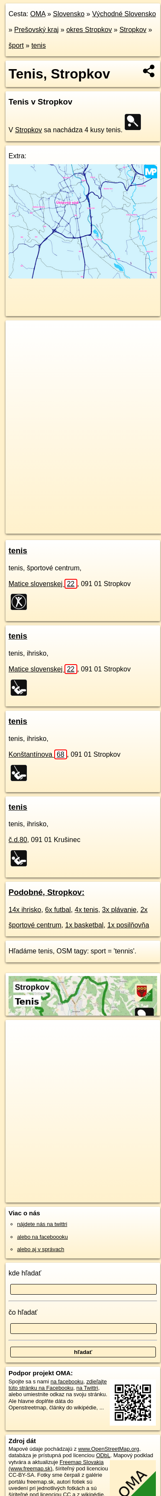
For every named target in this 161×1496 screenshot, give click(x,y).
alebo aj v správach (40, 1249)
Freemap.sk (112, 520)
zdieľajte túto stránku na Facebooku (58, 1384)
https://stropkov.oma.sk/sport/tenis (46, 526)
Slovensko (69, 13)
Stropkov (133, 29)
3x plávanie (119, 909)
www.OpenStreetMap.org (108, 1449)
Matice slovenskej (43, 584)
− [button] (20, 348)
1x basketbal (84, 925)
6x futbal (57, 909)
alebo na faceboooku (42, 1237)
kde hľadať (25, 1273)
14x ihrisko (25, 909)
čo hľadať (23, 1312)
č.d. (18, 839)
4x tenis (86, 909)
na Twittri (87, 1388)
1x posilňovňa (128, 925)
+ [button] (20, 334)
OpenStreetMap (68, 520)
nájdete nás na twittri (42, 1224)
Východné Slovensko (124, 13)
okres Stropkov (89, 29)
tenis (38, 45)
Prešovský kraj (36, 29)
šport (16, 45)
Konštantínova (38, 754)
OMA (38, 13)
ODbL (103, 1455)
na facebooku (66, 1381)
